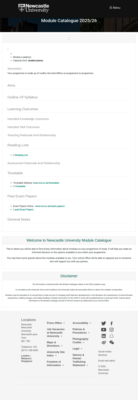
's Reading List (20, 155)
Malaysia (26, 358)
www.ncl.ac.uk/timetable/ (46, 183)
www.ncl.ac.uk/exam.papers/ (50, 206)
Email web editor (106, 360)
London (25, 356)
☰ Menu (114, 7)
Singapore (26, 361)
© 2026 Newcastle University (103, 370)
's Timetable (19, 186)
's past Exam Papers (23, 209)
